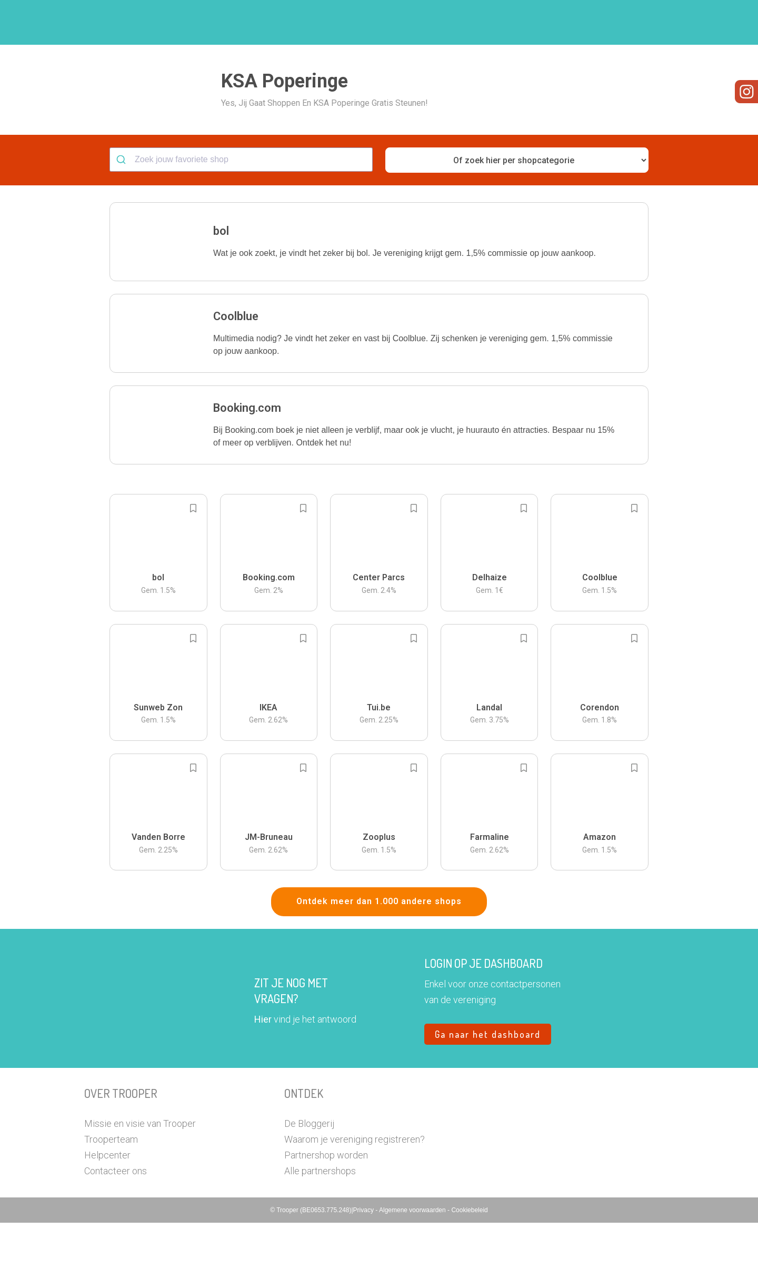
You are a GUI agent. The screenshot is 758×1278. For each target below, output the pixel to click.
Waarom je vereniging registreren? (354, 1194)
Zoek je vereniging (457, 22)
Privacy (364, 1265)
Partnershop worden (326, 1210)
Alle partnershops (320, 1226)
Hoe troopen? (381, 22)
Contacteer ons (115, 1226)
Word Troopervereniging (551, 22)
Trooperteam (111, 1194)
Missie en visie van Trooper (140, 1178)
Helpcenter (107, 1210)
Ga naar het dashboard (488, 1089)
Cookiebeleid (469, 1265)
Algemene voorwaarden (413, 1265)
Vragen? (628, 22)
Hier (263, 1074)
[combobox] (241, 215)
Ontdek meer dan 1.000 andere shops (379, 957)
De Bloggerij (309, 1178)
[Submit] (122, 214)
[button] (665, 22)
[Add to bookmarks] (193, 563)
